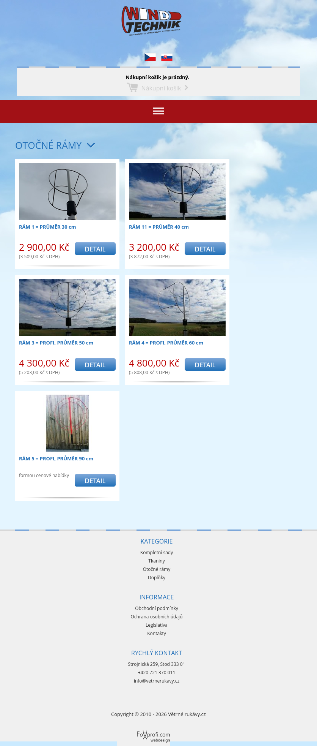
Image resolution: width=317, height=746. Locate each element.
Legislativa (157, 625)
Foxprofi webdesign (139, 730)
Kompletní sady (156, 552)
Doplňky (156, 577)
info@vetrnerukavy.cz (156, 681)
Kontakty (156, 633)
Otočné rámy (48, 145)
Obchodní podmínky (156, 608)
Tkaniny (156, 561)
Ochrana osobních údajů (156, 616)
